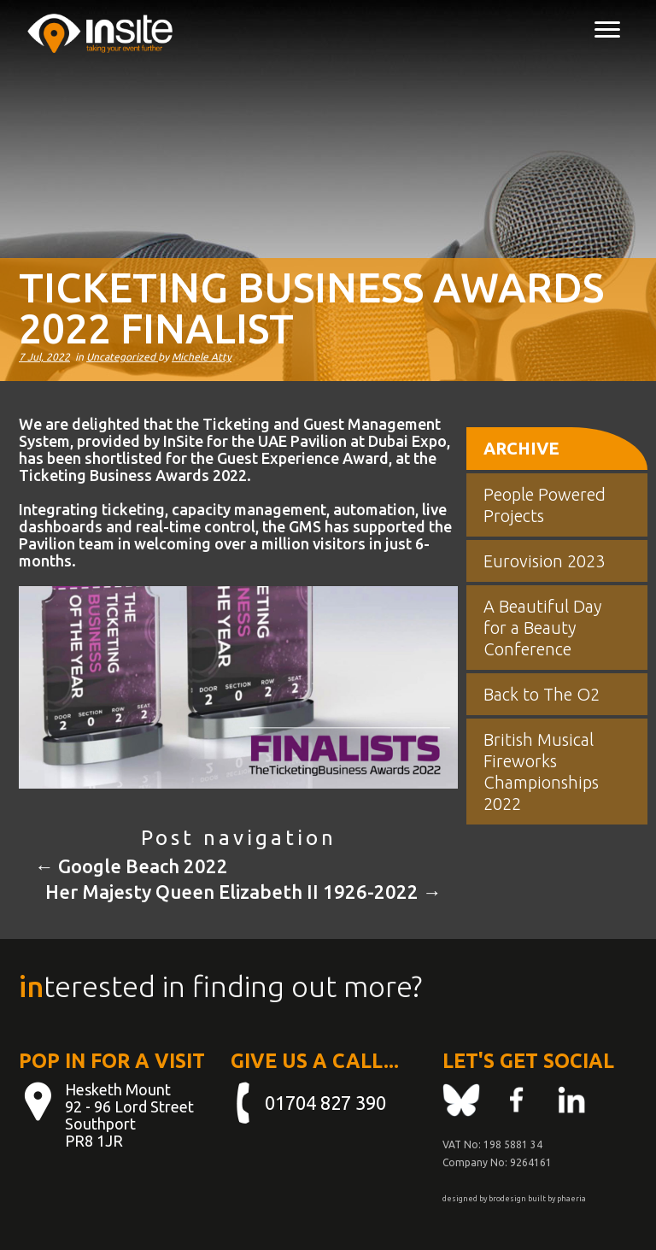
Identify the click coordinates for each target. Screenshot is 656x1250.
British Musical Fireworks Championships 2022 (541, 771)
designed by (464, 1198)
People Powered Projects (544, 504)
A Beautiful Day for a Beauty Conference (542, 627)
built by (541, 1198)
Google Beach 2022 (131, 866)
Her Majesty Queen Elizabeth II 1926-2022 (243, 891)
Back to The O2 (541, 694)
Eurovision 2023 (544, 561)
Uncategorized (122, 356)
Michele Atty (201, 356)
